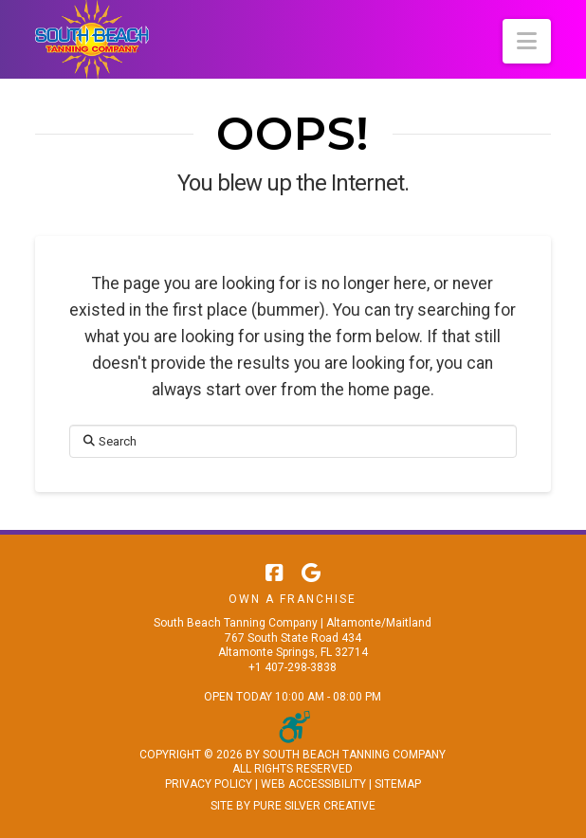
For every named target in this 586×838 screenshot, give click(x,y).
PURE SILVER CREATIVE (314, 805)
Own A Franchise (293, 599)
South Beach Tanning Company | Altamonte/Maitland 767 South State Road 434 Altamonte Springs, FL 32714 (292, 637)
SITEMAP (398, 784)
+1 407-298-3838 (292, 667)
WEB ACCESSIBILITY (313, 784)
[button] (527, 41)
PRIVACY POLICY (208, 784)
